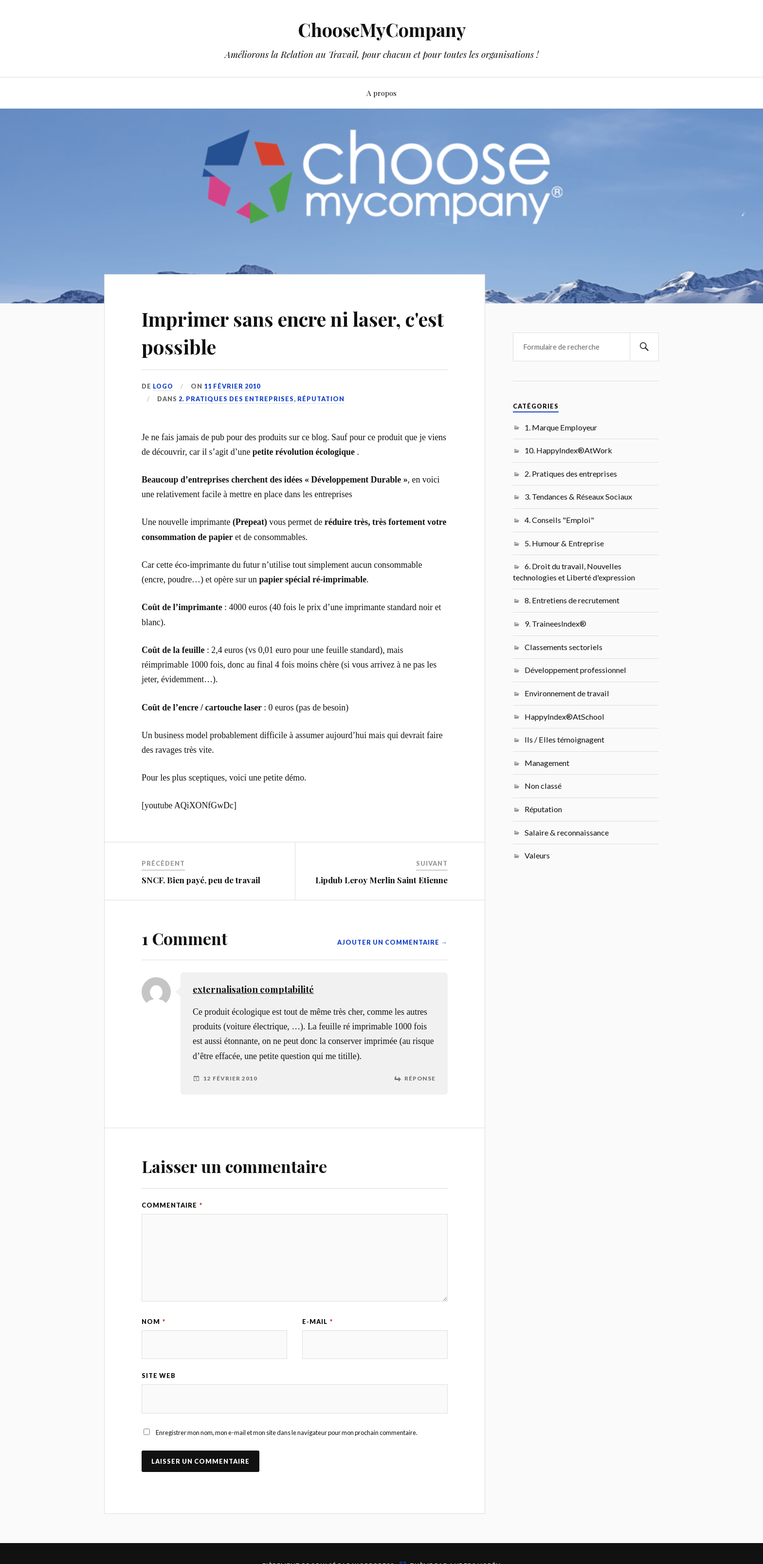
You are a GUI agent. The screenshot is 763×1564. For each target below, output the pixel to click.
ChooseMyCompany (381, 29)
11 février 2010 (233, 386)
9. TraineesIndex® (555, 623)
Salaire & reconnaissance (567, 832)
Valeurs (537, 855)
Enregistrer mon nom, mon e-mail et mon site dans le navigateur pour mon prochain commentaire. (287, 1433)
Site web (159, 1376)
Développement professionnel (575, 669)
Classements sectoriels (563, 647)
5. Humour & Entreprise (564, 543)
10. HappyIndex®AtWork (568, 450)
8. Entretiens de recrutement (572, 600)
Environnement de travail (567, 693)
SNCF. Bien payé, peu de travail (201, 880)
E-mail (317, 1321)
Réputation (321, 399)
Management (547, 762)
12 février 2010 (230, 1078)
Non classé (543, 785)
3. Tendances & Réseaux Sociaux (578, 496)
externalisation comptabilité (253, 989)
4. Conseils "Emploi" (559, 519)
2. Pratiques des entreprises (236, 399)
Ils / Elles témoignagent (564, 739)
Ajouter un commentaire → (392, 942)
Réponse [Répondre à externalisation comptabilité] (420, 1078)
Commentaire (172, 1205)
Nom (153, 1321)
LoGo (163, 386)
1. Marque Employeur (561, 427)
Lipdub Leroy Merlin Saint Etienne (381, 880)
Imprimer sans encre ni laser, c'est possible (287, 331)
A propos (381, 93)
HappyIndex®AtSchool (564, 716)
